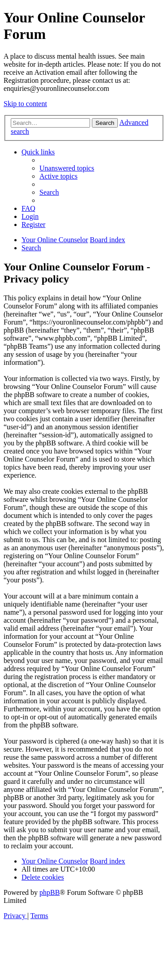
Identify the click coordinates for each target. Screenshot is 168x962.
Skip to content (25, 103)
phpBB (49, 892)
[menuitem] (66, 168)
